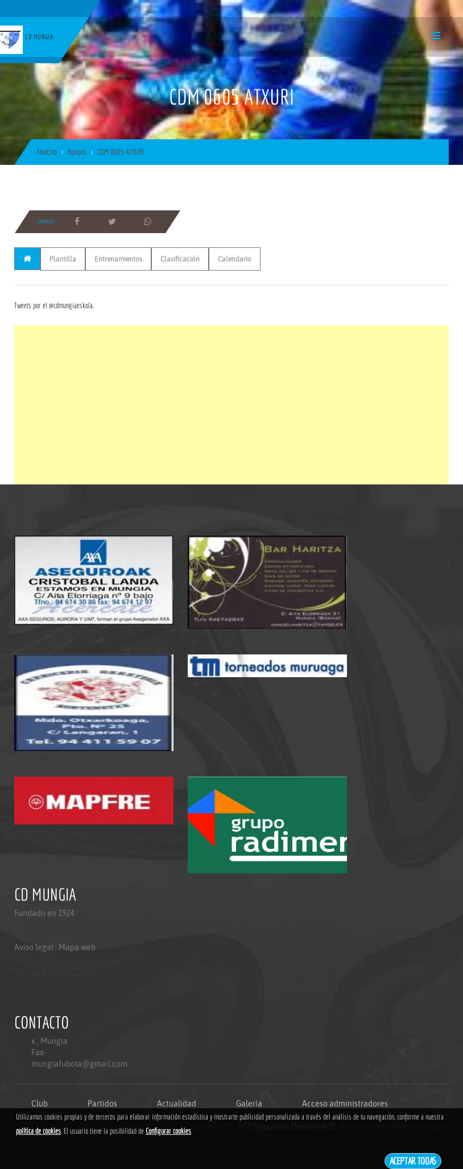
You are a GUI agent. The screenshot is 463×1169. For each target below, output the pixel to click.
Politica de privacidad (40, 992)
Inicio (47, 151)
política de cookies (38, 1130)
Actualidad (176, 1103)
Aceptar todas (413, 1160)
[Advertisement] (231, 404)
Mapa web (77, 947)
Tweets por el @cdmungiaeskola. (54, 305)
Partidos (102, 1103)
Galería (249, 1103)
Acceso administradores (345, 1103)
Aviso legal (33, 947)
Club (39, 1103)
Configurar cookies (168, 1130)
